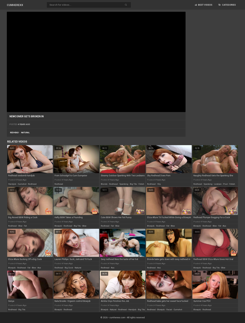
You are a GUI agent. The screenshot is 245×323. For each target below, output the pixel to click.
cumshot (22, 184)
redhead (14, 132)
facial (169, 309)
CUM (15, 5)
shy (159, 184)
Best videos (203, 5)
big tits (133, 184)
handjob (12, 184)
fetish (141, 184)
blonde (104, 184)
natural (25, 132)
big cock (69, 268)
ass (224, 226)
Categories (227, 5)
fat (25, 226)
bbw (20, 226)
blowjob (58, 226)
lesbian (217, 184)
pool (225, 184)
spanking (123, 184)
